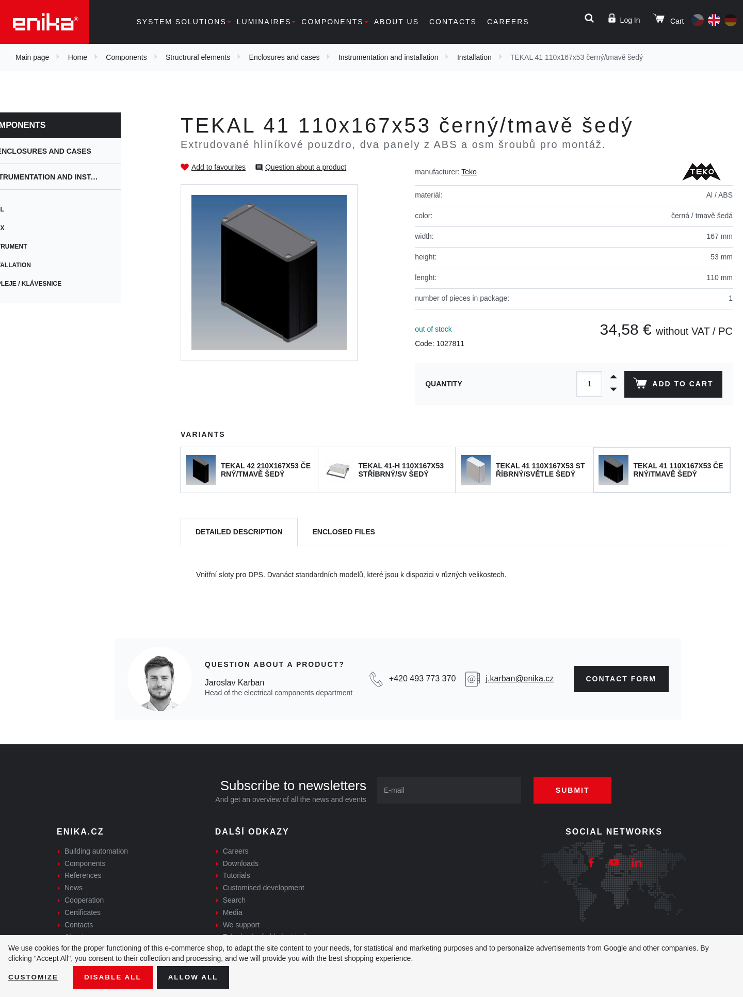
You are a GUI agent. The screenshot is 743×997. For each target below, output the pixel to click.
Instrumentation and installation (388, 57)
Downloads (241, 863)
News (73, 888)
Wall (29, 209)
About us (396, 22)
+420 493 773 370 (422, 678)
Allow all (197, 977)
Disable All (115, 977)
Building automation (96, 851)
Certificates (82, 912)
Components (332, 22)
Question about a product (305, 167)
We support (241, 925)
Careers (508, 22)
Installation (474, 57)
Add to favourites (218, 167)
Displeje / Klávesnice (58, 283)
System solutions (181, 22)
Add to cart (673, 385)
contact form (621, 679)
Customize (34, 977)
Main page (32, 57)
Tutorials (236, 875)
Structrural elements (198, 57)
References (83, 875)
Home (77, 57)
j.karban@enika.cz (520, 678)
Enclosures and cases (284, 57)
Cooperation (84, 900)
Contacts (453, 22)
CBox (30, 228)
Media (233, 912)
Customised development (263, 888)
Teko (469, 172)
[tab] (239, 532)
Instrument (41, 246)
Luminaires (264, 22)
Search (234, 900)
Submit (576, 790)
